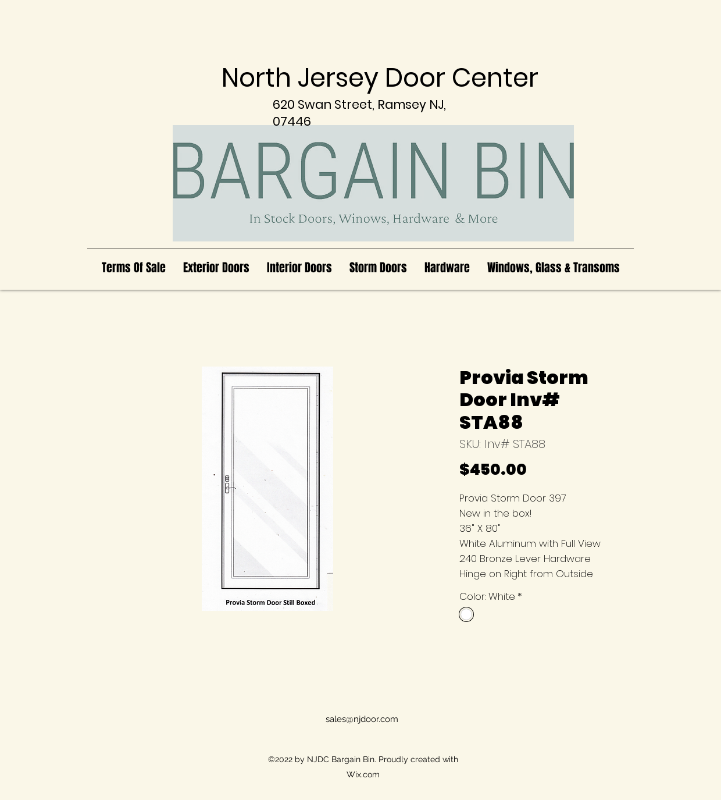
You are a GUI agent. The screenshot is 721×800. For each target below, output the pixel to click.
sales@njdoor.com (362, 719)
